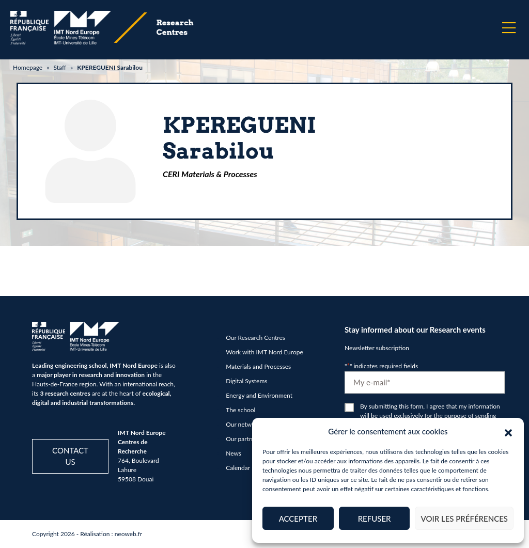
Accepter (298, 518)
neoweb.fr (129, 534)
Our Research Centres (255, 337)
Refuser (374, 518)
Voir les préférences (464, 518)
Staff (59, 67)
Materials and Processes (258, 366)
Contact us (70, 456)
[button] (508, 431)
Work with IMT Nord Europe (264, 352)
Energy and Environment (259, 395)
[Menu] (509, 28)
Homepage (27, 67)
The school (240, 410)
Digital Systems (246, 381)
